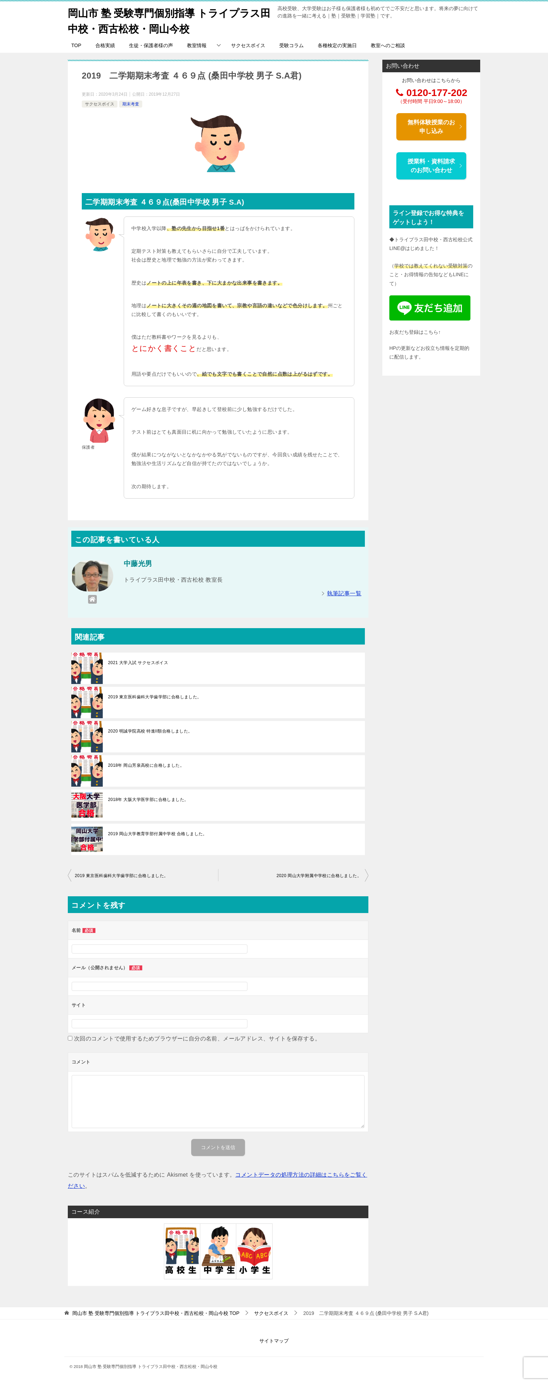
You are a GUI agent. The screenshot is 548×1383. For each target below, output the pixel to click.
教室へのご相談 (388, 45)
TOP (76, 45)
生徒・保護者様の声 (151, 45)
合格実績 (105, 45)
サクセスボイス (248, 45)
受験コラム (291, 45)
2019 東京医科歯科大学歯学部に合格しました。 (155, 696)
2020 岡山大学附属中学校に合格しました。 (318, 875)
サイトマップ (274, 1341)
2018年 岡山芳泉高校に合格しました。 (146, 765)
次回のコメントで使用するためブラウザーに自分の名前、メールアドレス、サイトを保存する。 (197, 1039)
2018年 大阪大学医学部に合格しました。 (148, 799)
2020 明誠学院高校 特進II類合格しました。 (150, 731)
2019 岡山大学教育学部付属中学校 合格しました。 (157, 833)
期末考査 (130, 103)
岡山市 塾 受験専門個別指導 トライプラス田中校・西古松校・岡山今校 (167, 20)
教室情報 (197, 45)
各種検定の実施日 (337, 45)
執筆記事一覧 (344, 593)
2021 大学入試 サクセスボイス (138, 662)
